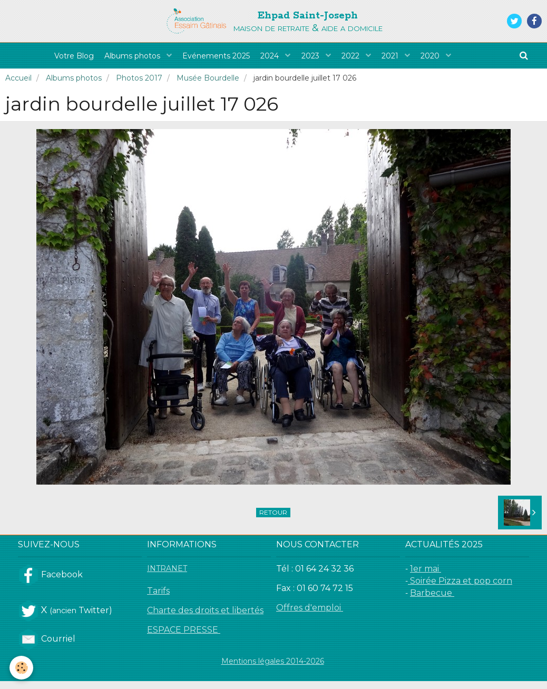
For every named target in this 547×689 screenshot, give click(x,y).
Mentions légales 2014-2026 (272, 669)
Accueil (18, 86)
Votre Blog (56, 59)
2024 (268, 59)
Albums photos (121, 59)
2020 (449, 59)
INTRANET (167, 576)
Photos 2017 (139, 86)
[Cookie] (22, 667)
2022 (359, 59)
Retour (273, 520)
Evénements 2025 (208, 59)
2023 (314, 59)
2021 (404, 59)
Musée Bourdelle (208, 86)
